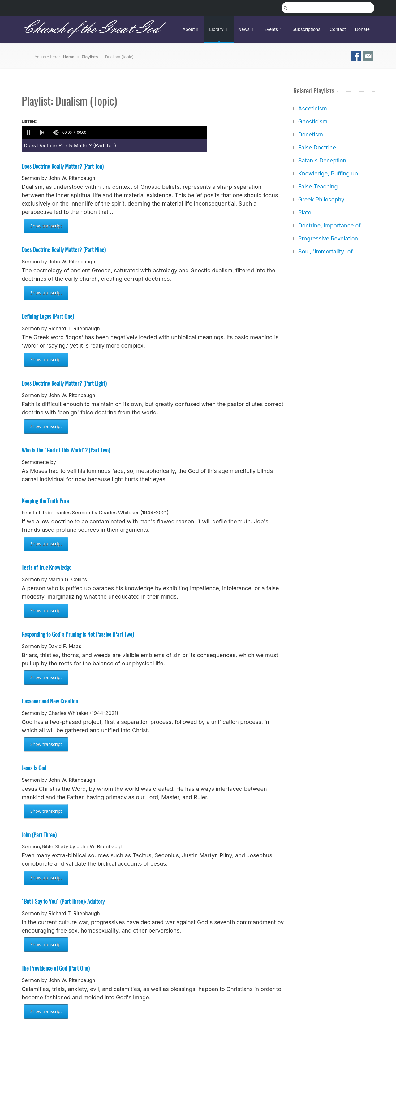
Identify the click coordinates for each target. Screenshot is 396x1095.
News (246, 29)
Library (219, 29)
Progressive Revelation (328, 238)
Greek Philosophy (321, 199)
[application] (114, 132)
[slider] (147, 132)
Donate (362, 29)
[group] (55, 132)
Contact (338, 29)
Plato (304, 212)
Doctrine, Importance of (329, 225)
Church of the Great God (90, 29)
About (191, 29)
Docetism (310, 134)
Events (273, 29)
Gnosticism (312, 121)
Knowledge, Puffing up (328, 173)
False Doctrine (317, 147)
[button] (28, 132)
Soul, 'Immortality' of (325, 251)
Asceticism (312, 108)
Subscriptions (306, 29)
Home (69, 56)
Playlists (90, 56)
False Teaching (318, 186)
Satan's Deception (322, 160)
